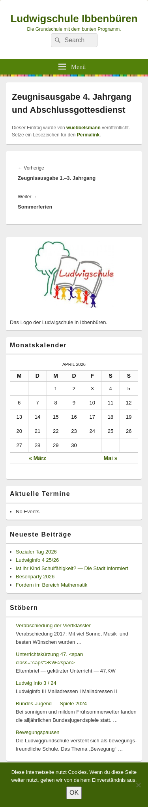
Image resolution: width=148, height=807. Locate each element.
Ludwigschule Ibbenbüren (73, 18)
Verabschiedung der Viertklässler (53, 625)
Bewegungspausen (38, 732)
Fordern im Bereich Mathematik (51, 585)
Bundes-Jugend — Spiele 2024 (51, 703)
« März (37, 458)
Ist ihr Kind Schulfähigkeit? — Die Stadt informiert (72, 568)
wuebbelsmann (83, 127)
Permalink (88, 135)
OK (74, 792)
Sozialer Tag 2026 (36, 552)
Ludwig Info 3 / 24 (36, 683)
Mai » (111, 458)
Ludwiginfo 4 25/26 (37, 560)
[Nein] (138, 785)
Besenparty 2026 (35, 577)
